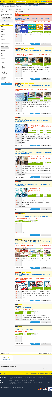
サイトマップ (29, 1)
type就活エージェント (16, 383)
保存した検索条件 (6, 20)
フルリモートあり (4, 72)
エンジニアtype (25, 382)
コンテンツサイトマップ (30, 380)
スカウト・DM (11, 377)
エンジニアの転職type (12, 382)
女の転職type (19, 382)
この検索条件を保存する (6, 17)
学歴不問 (3, 65)
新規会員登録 (49, 1)
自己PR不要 (3, 68)
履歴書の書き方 (32, 377)
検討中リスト (21, 377)
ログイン (43, 1)
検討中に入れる (46, 43)
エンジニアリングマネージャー (38, 368)
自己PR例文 (10, 378)
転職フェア (26, 377)
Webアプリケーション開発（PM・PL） (5, 368)
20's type (30, 382)
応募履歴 (16, 377)
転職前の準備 (11, 380)
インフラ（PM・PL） (23, 368)
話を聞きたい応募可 (4, 73)
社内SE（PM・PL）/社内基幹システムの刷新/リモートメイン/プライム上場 (31, 216)
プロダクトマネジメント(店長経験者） (23, 307)
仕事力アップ (23, 380)
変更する (3, 29)
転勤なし (3, 66)
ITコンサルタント (15, 368)
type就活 (10, 383)
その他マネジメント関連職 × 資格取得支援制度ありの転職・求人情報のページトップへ (38, 373)
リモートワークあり (4, 71)
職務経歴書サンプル (40, 377)
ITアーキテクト (46, 368)
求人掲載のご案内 (38, 1)
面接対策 (46, 377)
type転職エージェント (42, 382)
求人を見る (35, 43)
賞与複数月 (3, 67)
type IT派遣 (48, 382)
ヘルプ (33, 1)
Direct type (35, 382)
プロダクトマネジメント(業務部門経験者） (24, 329)
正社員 (3, 62)
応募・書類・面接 (17, 380)
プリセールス (30, 368)
